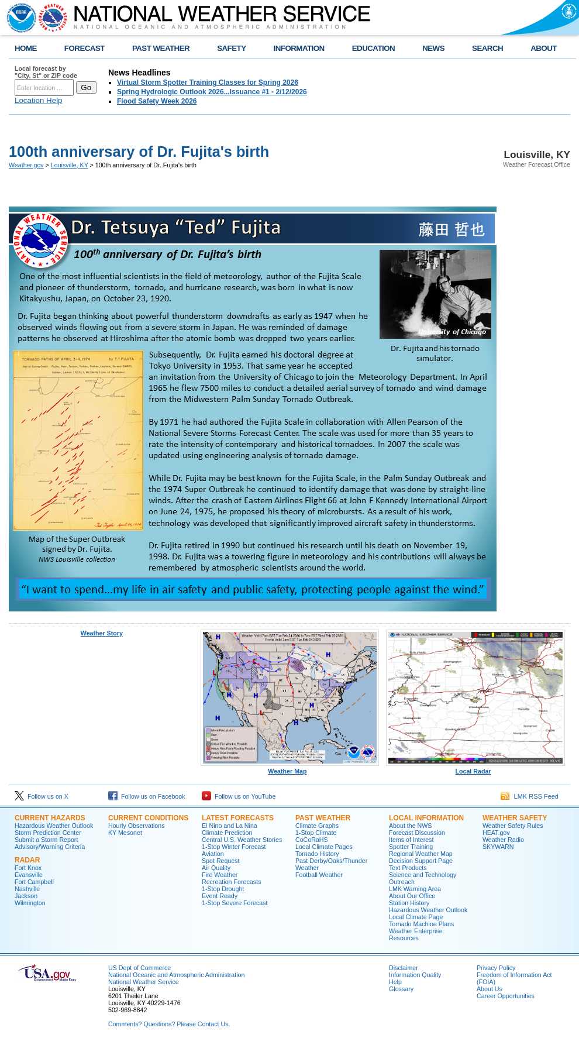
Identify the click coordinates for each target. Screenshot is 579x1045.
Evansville (29, 874)
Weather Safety (514, 818)
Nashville (27, 888)
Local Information (426, 818)
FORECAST (84, 48)
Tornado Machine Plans (421, 923)
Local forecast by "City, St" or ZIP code (46, 72)
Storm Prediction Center (48, 832)
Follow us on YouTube (238, 796)
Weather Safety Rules (512, 825)
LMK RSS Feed (530, 796)
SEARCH (487, 48)
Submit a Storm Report (46, 839)
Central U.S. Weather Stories (242, 839)
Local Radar (475, 768)
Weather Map (290, 768)
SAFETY (231, 48)
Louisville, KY (69, 165)
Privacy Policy (496, 967)
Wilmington (30, 902)
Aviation (213, 853)
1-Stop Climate (315, 832)
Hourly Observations (136, 825)
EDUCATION (373, 48)
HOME (26, 48)
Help (395, 981)
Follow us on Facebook (146, 796)
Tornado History (317, 853)
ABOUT (543, 48)
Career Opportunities (506, 995)
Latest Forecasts (238, 818)
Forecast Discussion (417, 832)
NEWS (433, 48)
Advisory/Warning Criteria (50, 846)
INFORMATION (299, 48)
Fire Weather (219, 874)
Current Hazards (50, 818)
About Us (489, 988)
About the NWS (410, 825)
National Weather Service (143, 981)
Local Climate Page (416, 916)
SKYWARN (497, 846)
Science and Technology (422, 874)
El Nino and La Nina (229, 825)
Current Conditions (148, 818)
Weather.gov (26, 165)
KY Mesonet (125, 832)
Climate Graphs (317, 825)
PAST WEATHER (160, 48)
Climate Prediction (227, 832)
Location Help (39, 100)
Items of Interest (411, 839)
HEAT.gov (496, 832)
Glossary (401, 988)
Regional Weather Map (421, 853)
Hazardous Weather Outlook (54, 825)
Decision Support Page (421, 860)
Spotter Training (411, 846)
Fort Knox (28, 867)
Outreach (402, 881)
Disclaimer (403, 967)
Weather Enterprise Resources (416, 934)
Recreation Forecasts (231, 881)
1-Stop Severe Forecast (235, 902)
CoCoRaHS (311, 839)
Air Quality (216, 867)
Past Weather (322, 818)
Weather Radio (503, 839)
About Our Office (412, 895)
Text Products (408, 867)
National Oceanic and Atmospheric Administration (176, 974)
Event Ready (219, 895)
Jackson (26, 895)
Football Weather (319, 874)
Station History (409, 902)
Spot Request (221, 860)
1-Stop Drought (223, 888)
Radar (27, 860)
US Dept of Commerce (139, 967)
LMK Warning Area (415, 888)
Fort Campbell (34, 881)
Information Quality (415, 974)
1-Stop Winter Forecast (234, 846)
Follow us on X (41, 796)
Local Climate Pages (324, 846)
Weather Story (102, 633)
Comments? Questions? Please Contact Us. (169, 1023)
